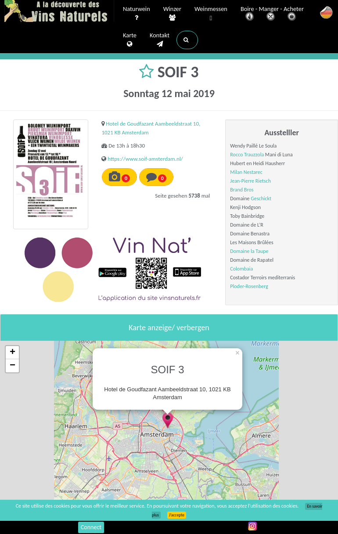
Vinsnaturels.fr (59, 12)
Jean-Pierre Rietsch (250, 181)
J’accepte (176, 515)
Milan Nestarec (246, 172)
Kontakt (159, 40)
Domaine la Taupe (249, 251)
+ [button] (12, 352)
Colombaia (241, 269)
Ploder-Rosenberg (249, 286)
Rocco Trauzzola (247, 155)
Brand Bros (241, 190)
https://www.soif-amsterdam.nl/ (145, 158)
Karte (130, 40)
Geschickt (261, 198)
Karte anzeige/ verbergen (169, 327)
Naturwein (136, 14)
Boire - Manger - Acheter (272, 14)
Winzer (172, 14)
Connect (91, 527)
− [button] (12, 365)
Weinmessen (210, 14)
